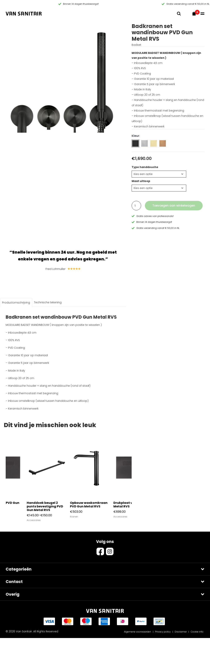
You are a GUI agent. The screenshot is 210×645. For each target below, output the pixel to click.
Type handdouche (145, 167)
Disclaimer (181, 638)
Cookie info (197, 638)
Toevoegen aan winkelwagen (173, 206)
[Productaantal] (136, 205)
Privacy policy (163, 638)
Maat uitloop (141, 181)
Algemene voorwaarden (137, 638)
